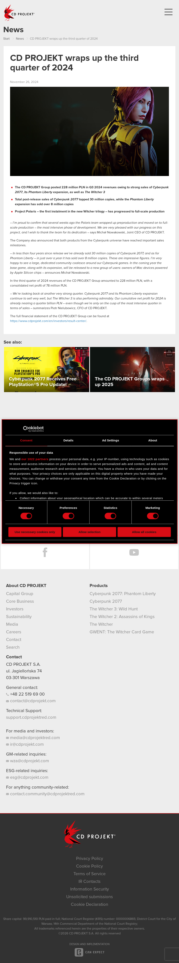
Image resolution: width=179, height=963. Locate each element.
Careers (13, 632)
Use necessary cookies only (35, 532)
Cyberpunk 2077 (106, 601)
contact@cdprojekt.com (31, 701)
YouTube (134, 552)
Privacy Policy (89, 858)
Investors (14, 609)
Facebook (45, 552)
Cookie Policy (89, 866)
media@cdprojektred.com (33, 738)
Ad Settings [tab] (110, 440)
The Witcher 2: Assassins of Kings (122, 617)
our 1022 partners (34, 459)
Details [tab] (68, 440)
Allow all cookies (144, 532)
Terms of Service (89, 874)
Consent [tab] (26, 440)
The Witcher (101, 624)
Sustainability (19, 617)
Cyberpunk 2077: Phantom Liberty (123, 594)
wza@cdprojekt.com (27, 761)
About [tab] (152, 440)
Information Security (89, 889)
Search (13, 647)
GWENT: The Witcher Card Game (122, 632)
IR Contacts (89, 881)
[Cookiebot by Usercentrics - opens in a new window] (26, 429)
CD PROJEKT (19, 12)
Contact (13, 640)
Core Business (20, 601)
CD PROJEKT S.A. (23, 664)
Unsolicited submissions (89, 897)
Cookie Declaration (89, 904)
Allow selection (89, 532)
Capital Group (19, 594)
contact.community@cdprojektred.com (45, 794)
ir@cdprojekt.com (25, 744)
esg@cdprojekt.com (27, 777)
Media (12, 624)
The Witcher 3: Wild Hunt (114, 609)
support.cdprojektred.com (31, 717)
